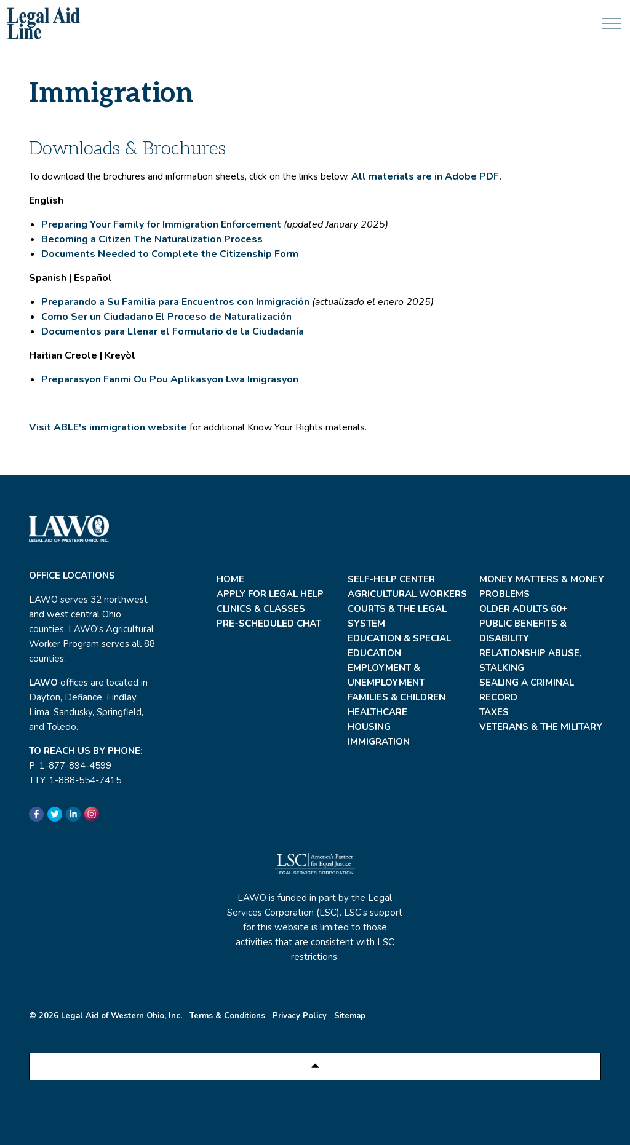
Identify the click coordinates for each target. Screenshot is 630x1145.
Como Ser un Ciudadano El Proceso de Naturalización (166, 316)
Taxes (494, 712)
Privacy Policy (300, 1015)
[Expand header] (611, 23)
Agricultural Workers (407, 594)
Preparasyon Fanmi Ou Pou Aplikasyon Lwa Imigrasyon (171, 379)
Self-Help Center (391, 579)
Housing (369, 727)
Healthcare (377, 712)
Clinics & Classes (261, 609)
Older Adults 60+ (523, 609)
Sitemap (349, 1015)
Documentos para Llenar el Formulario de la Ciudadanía (172, 331)
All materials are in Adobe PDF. (426, 176)
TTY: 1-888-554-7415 (75, 780)
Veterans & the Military (540, 727)
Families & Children (396, 697)
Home (230, 579)
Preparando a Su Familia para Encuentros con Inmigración (175, 302)
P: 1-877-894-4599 (70, 765)
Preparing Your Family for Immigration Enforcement (161, 224)
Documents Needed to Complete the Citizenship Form (169, 254)
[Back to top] (315, 1066)
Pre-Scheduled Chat (269, 623)
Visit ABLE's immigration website (108, 427)
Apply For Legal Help (270, 594)
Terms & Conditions (227, 1015)
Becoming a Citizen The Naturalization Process (152, 239)
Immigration (379, 741)
